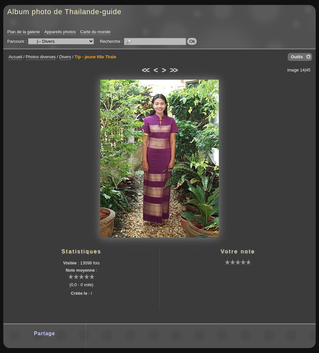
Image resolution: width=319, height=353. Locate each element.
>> (173, 70)
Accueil (15, 56)
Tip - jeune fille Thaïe (95, 56)
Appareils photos (59, 31)
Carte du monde (95, 31)
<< (145, 70)
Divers (65, 56)
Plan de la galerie (23, 31)
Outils (297, 56)
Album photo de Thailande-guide (64, 12)
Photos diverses (41, 56)
